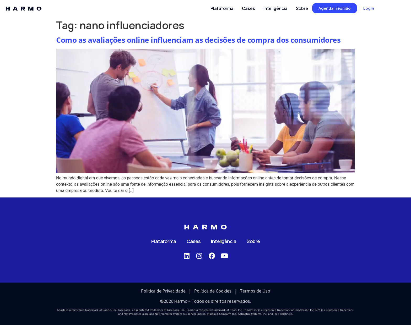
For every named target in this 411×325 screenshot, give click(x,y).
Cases (194, 241)
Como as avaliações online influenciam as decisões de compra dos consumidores (198, 40)
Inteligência (223, 241)
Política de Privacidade (163, 291)
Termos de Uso (255, 291)
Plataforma (163, 241)
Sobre (253, 241)
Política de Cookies (212, 291)
